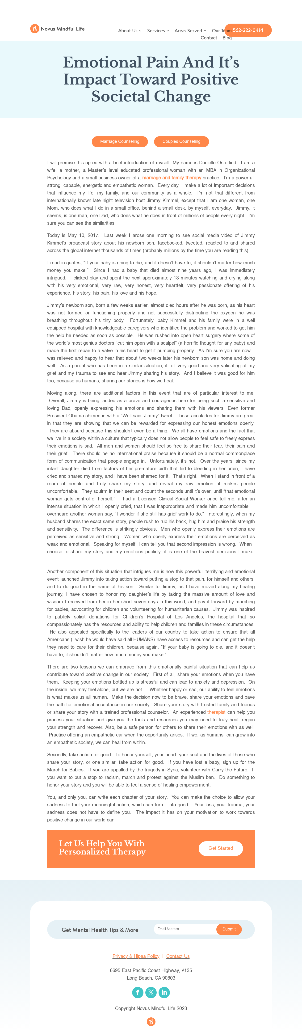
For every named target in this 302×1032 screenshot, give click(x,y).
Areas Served (188, 31)
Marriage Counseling (119, 142)
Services (156, 31)
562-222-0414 (248, 30)
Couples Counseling (182, 142)
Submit (229, 929)
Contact (209, 38)
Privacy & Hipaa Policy (136, 956)
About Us (127, 31)
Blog (227, 38)
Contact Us (178, 956)
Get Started (221, 848)
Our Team (222, 31)
